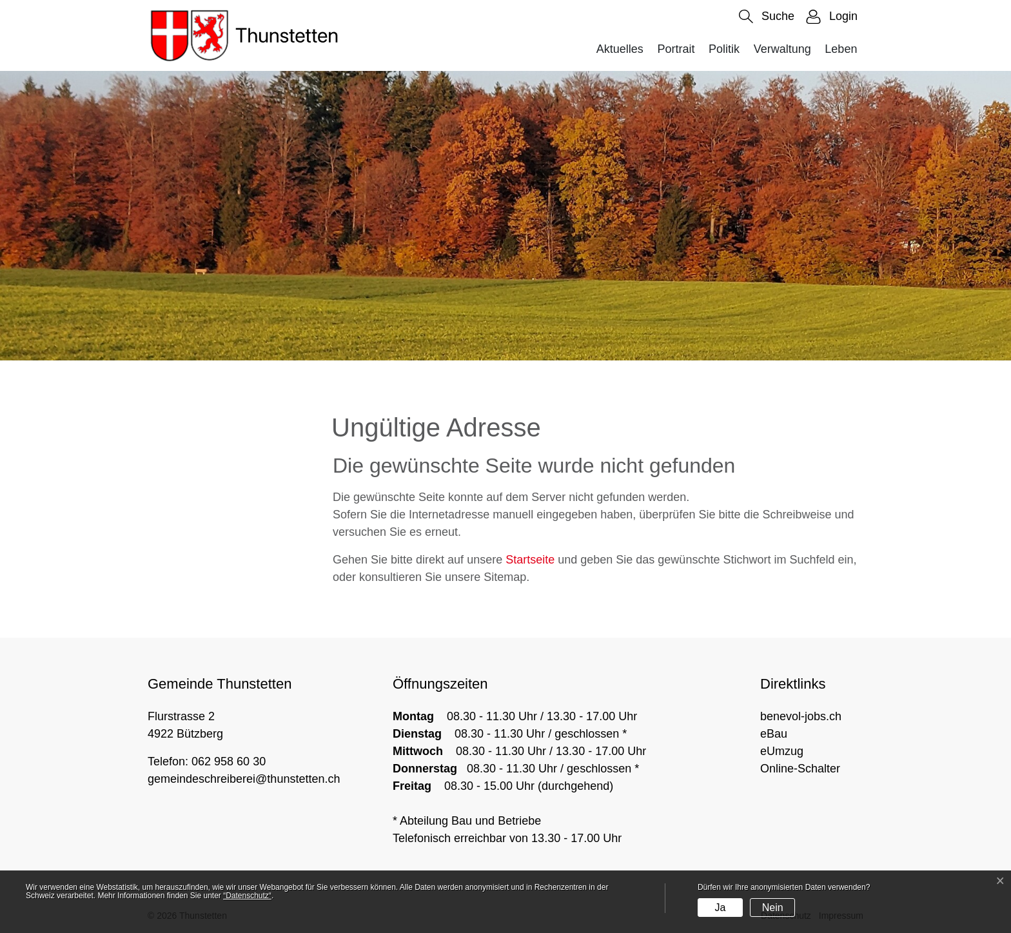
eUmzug (781, 751)
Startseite (530, 559)
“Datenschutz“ (247, 895)
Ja (719, 907)
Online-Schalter (800, 768)
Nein (772, 907)
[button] (766, 16)
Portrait (675, 49)
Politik (724, 49)
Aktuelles (619, 49)
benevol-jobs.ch (800, 716)
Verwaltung (782, 49)
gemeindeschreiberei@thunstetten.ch (244, 778)
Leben (841, 49)
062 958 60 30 (228, 761)
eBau (773, 733)
